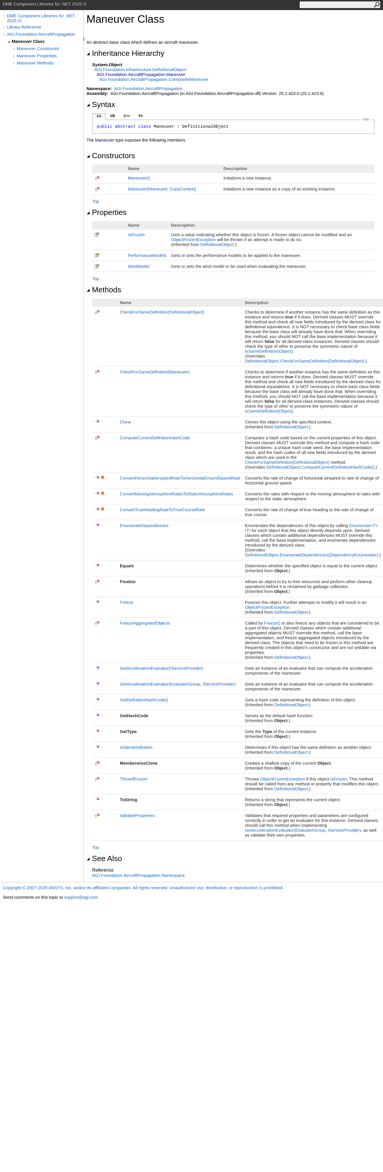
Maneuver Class (28, 41)
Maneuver (139, 177)
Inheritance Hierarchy (125, 53)
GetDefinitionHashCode (144, 699)
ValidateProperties (137, 815)
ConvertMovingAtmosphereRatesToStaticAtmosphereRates (176, 493)
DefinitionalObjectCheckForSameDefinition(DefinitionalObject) (304, 360)
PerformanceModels (147, 255)
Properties (106, 212)
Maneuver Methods (35, 62)
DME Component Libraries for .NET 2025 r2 (41, 18)
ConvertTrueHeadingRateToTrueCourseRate (162, 509)
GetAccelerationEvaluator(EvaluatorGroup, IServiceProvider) (178, 684)
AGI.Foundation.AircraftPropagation (41, 34)
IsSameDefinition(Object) (269, 351)
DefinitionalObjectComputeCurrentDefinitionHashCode (320, 467)
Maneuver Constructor (38, 48)
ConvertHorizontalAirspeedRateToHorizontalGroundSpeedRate (180, 478)
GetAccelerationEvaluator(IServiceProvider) (161, 668)
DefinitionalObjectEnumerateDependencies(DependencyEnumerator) (311, 554)
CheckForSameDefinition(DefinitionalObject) (162, 312)
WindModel (138, 266)
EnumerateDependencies (144, 525)
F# (141, 116)
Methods (103, 289)
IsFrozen (136, 234)
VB (112, 116)
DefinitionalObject (217, 244)
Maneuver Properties (37, 55)
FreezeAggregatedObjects (145, 623)
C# (99, 116)
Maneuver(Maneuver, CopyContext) (162, 188)
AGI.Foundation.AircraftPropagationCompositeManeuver (153, 79)
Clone (125, 421)
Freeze (126, 602)
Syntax (100, 104)
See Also (104, 858)
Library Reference (24, 26)
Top (95, 201)
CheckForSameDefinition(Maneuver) (155, 371)
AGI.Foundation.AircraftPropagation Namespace (138, 875)
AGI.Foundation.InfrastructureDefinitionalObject (140, 69)
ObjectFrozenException (193, 239)
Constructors (110, 155)
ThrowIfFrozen (134, 778)
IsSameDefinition (136, 747)
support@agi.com (81, 897)
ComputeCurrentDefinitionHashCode (155, 437)
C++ (127, 116)
